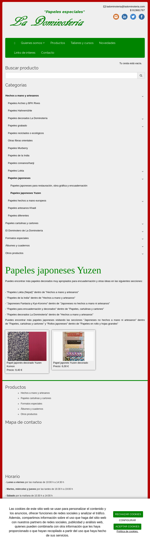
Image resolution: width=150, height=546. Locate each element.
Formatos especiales (75, 239)
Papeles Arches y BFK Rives (24, 103)
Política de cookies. (127, 531)
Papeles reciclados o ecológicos (26, 133)
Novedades (107, 43)
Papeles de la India (18, 155)
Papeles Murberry (18, 148)
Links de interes (24, 52)
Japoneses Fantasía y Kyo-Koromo (27, 303)
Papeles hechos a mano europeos (76, 201)
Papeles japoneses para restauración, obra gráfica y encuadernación (48, 185)
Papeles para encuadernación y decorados (32, 308)
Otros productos (75, 253)
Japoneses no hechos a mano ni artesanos (85, 303)
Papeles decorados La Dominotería (76, 119)
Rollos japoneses (57, 323)
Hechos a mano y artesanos (62, 292)
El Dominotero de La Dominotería (75, 231)
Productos (58, 43)
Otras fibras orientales (20, 140)
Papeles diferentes (18, 215)
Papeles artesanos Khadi (22, 207)
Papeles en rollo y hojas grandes (99, 323)
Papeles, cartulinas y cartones (86, 308)
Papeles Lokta (76, 171)
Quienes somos (33, 43)
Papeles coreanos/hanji (21, 163)
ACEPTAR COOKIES (127, 526)
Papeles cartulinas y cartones (75, 224)
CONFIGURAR (127, 520)
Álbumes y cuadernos (75, 246)
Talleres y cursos (82, 43)
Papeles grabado (76, 126)
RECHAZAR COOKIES (128, 514)
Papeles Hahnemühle (20, 110)
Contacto (47, 52)
